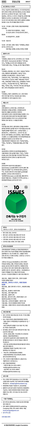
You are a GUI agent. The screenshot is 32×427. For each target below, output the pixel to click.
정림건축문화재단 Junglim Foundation (17, 425)
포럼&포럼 (16, 2)
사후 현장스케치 (6, 417)
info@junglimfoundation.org (18, 383)
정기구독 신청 (6, 413)
